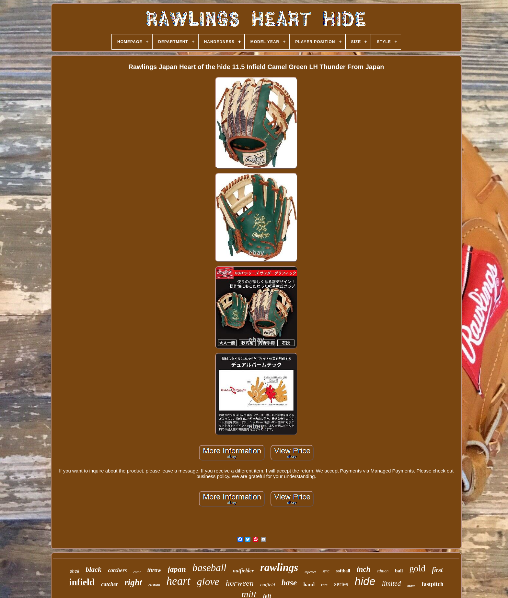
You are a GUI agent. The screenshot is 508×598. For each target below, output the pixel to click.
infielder (310, 572)
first (437, 569)
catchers (117, 570)
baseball (209, 567)
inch (363, 569)
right (133, 582)
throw (154, 570)
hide (365, 581)
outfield (267, 584)
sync (325, 571)
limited (391, 583)
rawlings (279, 567)
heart (178, 581)
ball (399, 570)
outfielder (243, 570)
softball (343, 570)
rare (324, 584)
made (411, 586)
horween (240, 583)
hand (309, 584)
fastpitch (433, 584)
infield (82, 582)
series (341, 583)
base (289, 582)
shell (74, 571)
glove (208, 581)
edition (382, 570)
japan (177, 569)
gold (417, 568)
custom (154, 585)
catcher (109, 584)
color (137, 572)
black (93, 569)
